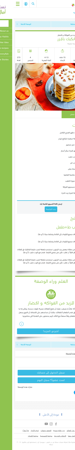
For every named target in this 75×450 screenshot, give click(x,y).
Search (19, 3)
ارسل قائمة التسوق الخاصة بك (37, 204)
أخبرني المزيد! (37, 331)
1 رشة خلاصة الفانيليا (58, 174)
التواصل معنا (59, 436)
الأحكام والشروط (47, 436)
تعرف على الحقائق (59, 430)
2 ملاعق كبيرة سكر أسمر (57, 150)
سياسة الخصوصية (33, 436)
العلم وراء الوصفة (37, 281)
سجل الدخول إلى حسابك (37, 373)
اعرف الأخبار (21, 430)
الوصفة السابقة (62, 24)
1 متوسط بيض (61, 168)
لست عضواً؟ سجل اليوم (37, 380)
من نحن (69, 430)
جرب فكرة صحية (45, 430)
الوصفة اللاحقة (12, 24)
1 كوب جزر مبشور (60, 144)
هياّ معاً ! (12, 430)
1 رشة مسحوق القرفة (58, 186)
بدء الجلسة (12, 3)
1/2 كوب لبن (62, 162)
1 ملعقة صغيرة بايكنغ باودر (56, 138)
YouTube (33, 424)
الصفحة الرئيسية (65, 12)
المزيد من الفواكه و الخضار (53, 35)
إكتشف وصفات (32, 430)
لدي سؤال (68, 436)
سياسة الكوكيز (19, 436)
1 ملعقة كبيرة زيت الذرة (57, 193)
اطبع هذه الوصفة (59, 353)
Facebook (43, 424)
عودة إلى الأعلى (37, 414)
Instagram (38, 424)
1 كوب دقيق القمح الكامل (56, 132)
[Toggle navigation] (4, 3)
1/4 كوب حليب (61, 156)
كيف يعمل (61, 114)
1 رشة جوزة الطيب (59, 180)
